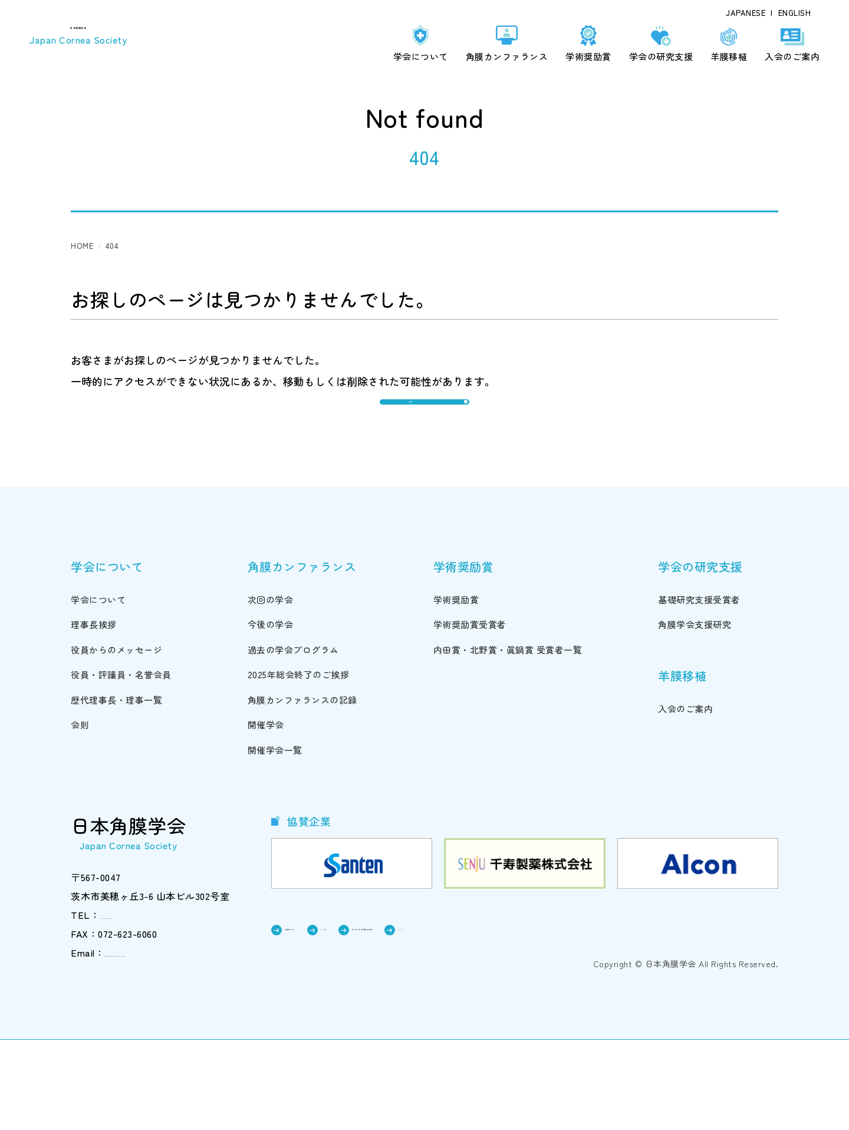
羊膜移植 (728, 56)
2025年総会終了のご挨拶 (299, 762)
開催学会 (266, 812)
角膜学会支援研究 (694, 712)
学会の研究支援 (661, 56)
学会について (420, 56)
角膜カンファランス (507, 56)
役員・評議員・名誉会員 (121, 762)
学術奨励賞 (588, 56)
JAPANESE (745, 12)
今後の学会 (271, 712)
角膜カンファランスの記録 (302, 787)
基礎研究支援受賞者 (699, 687)
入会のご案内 (792, 56)
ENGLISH (794, 12)
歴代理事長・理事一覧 (116, 787)
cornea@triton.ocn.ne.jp (157, 1040)
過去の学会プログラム (293, 737)
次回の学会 (271, 687)
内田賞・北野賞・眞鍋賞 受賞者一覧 (508, 737)
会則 (80, 812)
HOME (82, 245)
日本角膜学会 (86, 35)
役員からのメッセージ (116, 737)
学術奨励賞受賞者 (469, 712)
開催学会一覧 (275, 837)
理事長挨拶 (94, 712)
